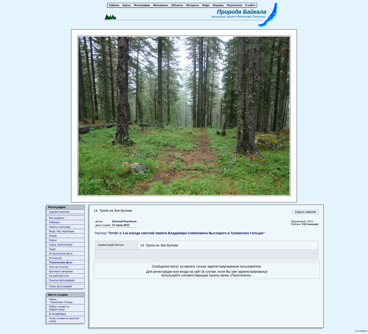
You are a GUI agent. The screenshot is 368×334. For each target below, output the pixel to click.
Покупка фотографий (61, 280)
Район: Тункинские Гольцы (61, 300)
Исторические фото (61, 253)
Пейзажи (54, 222)
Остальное (55, 258)
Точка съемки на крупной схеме (64, 319)
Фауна (53, 240)
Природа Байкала (241, 11)
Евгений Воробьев (124, 221)
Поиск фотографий (60, 286)
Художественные (59, 211)
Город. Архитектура (61, 244)
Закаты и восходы (60, 226)
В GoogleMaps (57, 313)
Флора (53, 235)
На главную (361, 331)
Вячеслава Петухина (252, 16)
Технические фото (60, 262)
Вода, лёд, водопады (61, 231)
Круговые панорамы (61, 271)
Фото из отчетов (58, 266)
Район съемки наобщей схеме (59, 308)
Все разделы (56, 217)
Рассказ (180, 233)
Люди (52, 249)
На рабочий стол (59, 275)
